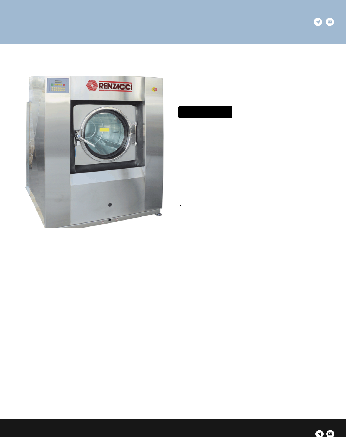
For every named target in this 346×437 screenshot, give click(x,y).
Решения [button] (119, 21)
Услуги (145, 21)
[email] (330, 22)
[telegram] (318, 22)
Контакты (226, 21)
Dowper (199, 21)
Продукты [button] (172, 21)
